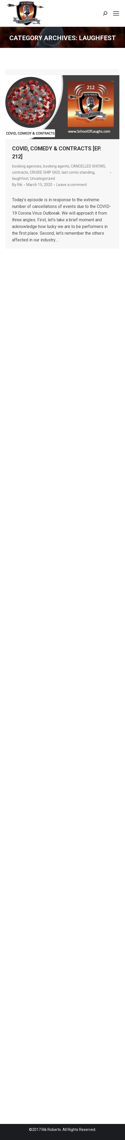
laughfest (20, 178)
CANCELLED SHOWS (88, 166)
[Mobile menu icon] (116, 13)
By (17, 185)
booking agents (56, 166)
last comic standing (78, 172)
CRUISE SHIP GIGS (45, 172)
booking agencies (27, 166)
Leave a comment (71, 185)
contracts (20, 172)
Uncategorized (42, 178)
